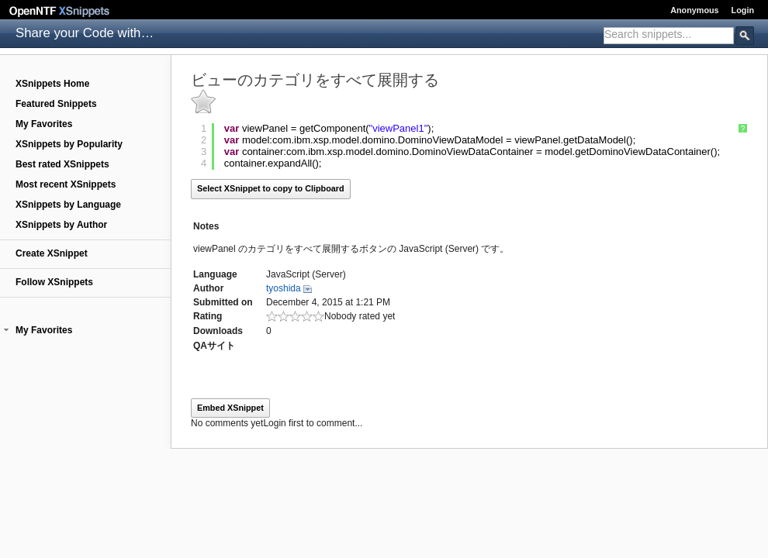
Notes (206, 226)
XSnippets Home (52, 83)
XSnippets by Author (61, 224)
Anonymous (694, 10)
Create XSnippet (52, 253)
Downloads (218, 331)
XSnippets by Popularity (69, 144)
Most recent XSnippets (66, 184)
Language (215, 274)
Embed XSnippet (230, 407)
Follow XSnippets (54, 282)
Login (743, 10)
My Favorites (44, 124)
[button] (6, 330)
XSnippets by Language (68, 204)
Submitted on (223, 302)
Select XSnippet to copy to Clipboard (270, 188)
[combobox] (669, 35)
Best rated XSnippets (62, 164)
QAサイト (214, 345)
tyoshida (283, 288)
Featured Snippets (56, 103)
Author (208, 288)
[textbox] (668, 34)
